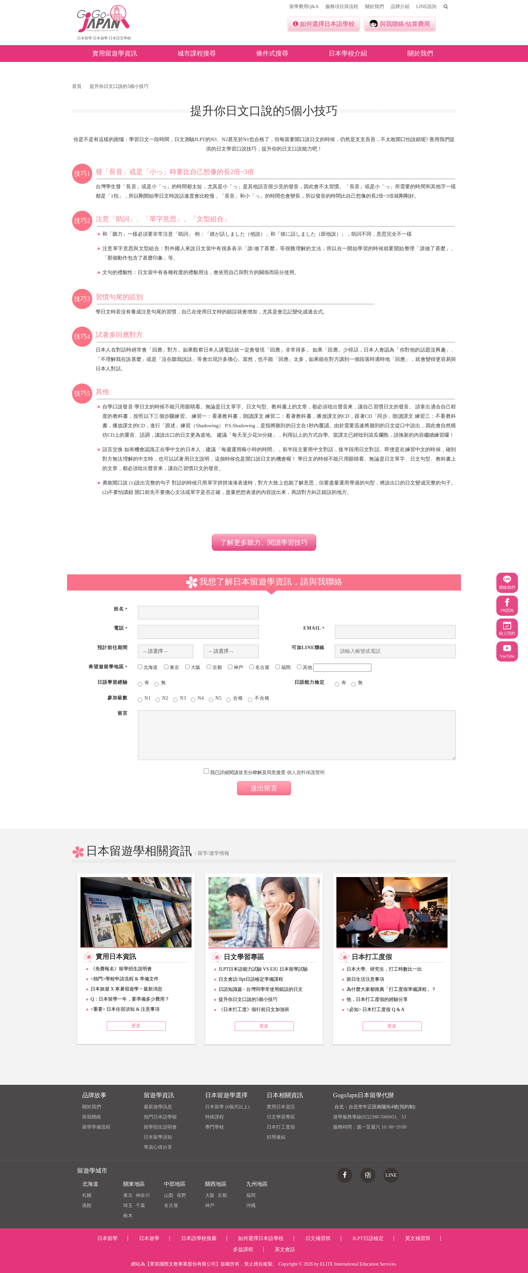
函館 (87, 1205)
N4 (197, 699)
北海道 (90, 1184)
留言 (123, 713)
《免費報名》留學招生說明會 (121, 968)
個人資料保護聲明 (306, 772)
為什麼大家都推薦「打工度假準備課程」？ (391, 989)
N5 (215, 699)
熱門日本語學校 (160, 1116)
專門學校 (214, 1127)
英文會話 (285, 1249)
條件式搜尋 (272, 53)
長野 (181, 1195)
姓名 (121, 608)
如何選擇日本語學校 (324, 24)
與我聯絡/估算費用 (400, 23)
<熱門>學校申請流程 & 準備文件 (125, 978)
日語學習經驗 (112, 682)
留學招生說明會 (160, 1127)
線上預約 (507, 628)
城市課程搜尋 (196, 53)
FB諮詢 (507, 605)
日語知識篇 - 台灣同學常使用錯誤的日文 (261, 989)
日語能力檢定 (309, 682)
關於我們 (374, 6)
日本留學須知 (158, 1137)
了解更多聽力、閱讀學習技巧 (264, 542)
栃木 (128, 1215)
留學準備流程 (96, 1127)
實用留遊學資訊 (114, 53)
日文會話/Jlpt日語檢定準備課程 (251, 979)
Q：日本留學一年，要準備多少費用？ (130, 999)
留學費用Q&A (304, 6)
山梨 (168, 1195)
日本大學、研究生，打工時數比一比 (384, 969)
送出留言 (264, 788)
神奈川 (143, 1195)
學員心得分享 (158, 1147)
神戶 (209, 1205)
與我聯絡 (91, 1116)
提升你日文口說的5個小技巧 (248, 999)
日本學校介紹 (348, 53)
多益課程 (243, 1249)
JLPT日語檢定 (368, 1238)
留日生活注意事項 (365, 979)
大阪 (209, 1195)
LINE (391, 1175)
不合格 (259, 699)
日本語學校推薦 (199, 1238)
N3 (179, 699)
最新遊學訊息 (158, 1106)
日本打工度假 (281, 1127)
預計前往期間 (112, 647)
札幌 (87, 1195)
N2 (162, 699)
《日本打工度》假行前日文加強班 (254, 1009)
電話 (121, 628)
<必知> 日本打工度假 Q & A (375, 1009)
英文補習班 (417, 1238)
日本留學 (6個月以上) (227, 1106)
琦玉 (128, 1205)
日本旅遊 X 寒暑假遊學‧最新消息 (126, 989)
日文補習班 (318, 1238)
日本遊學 (149, 1238)
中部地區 (175, 1184)
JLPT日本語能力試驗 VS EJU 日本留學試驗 (263, 969)
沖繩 (251, 1205)
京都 (222, 1195)
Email (314, 628)
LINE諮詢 (426, 6)
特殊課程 (214, 1116)
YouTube (507, 651)
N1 (144, 699)
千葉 (140, 1205)
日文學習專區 (281, 1116)
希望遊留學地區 (108, 666)
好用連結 (276, 1137)
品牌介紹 (400, 6)
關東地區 (134, 1184)
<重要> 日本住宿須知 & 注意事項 (125, 1009)
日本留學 (107, 1238)
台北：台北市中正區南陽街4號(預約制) (374, 1106)
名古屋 (171, 1205)
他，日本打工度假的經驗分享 (377, 999)
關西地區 (216, 1184)
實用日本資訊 (281, 1106)
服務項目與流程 (341, 6)
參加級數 (117, 697)
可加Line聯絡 (308, 647)
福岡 (251, 1195)
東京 (128, 1195)
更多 (136, 1025)
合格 (234, 699)
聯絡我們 (507, 582)
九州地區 (257, 1184)
